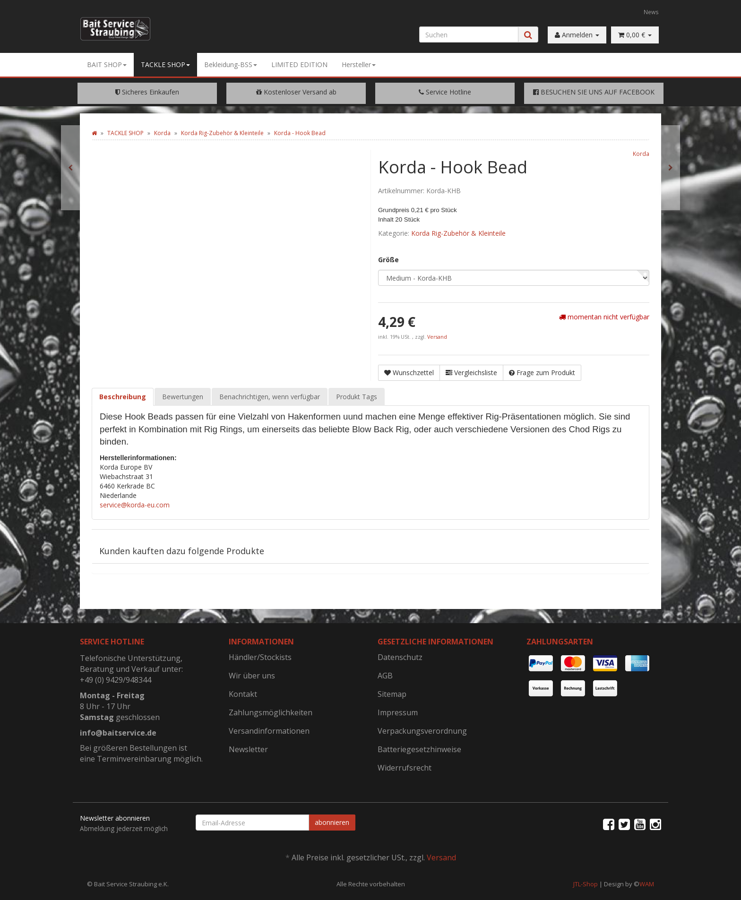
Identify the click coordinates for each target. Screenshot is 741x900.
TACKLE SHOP (165, 64)
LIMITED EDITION (299, 64)
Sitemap (392, 694)
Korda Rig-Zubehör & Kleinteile (458, 233)
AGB (385, 675)
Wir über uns (252, 675)
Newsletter (248, 749)
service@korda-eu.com (135, 504)
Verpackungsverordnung (422, 731)
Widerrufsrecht (404, 768)
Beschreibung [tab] (122, 396)
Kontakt (243, 694)
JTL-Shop (585, 884)
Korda (641, 153)
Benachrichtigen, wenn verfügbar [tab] (269, 396)
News (651, 12)
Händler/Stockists (260, 657)
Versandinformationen (269, 731)
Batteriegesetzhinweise (419, 749)
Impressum (398, 712)
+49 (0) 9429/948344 (115, 680)
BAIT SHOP (107, 64)
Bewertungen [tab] (182, 396)
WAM (646, 884)
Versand (437, 337)
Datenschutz (400, 657)
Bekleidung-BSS (230, 64)
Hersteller (359, 64)
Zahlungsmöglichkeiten (270, 712)
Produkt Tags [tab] (356, 396)
